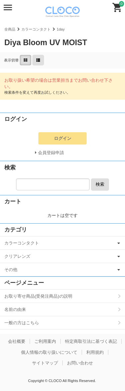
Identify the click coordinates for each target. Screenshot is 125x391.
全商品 (9, 29)
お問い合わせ (80, 362)
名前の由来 (15, 309)
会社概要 (16, 341)
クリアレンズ (17, 256)
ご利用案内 (45, 341)
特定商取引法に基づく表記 (91, 341)
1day (61, 29)
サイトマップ (45, 362)
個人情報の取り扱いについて (49, 352)
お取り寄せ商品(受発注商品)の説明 (38, 296)
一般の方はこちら (21, 322)
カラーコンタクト (36, 29)
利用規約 (95, 352)
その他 (10, 269)
